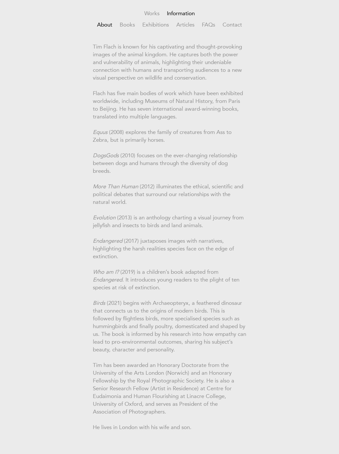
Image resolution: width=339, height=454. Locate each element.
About (104, 24)
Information (181, 13)
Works (151, 13)
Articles (185, 24)
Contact (232, 24)
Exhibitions (155, 24)
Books (127, 24)
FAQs (208, 24)
